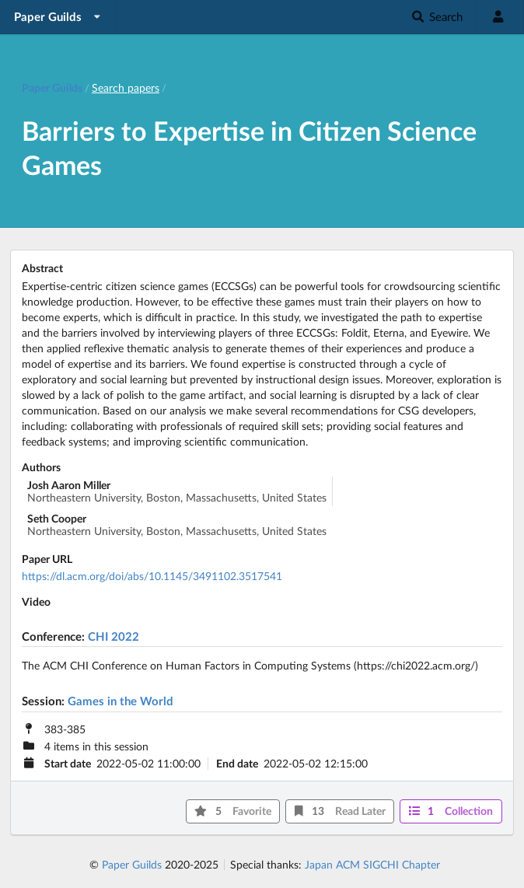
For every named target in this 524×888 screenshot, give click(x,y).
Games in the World (120, 701)
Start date (67, 763)
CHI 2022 (113, 636)
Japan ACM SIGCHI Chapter (372, 864)
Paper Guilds (132, 864)
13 (340, 810)
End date (237, 763)
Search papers (125, 87)
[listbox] (58, 16)
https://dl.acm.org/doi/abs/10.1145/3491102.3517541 (152, 575)
